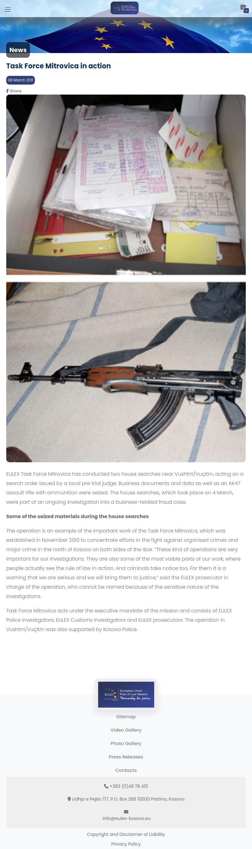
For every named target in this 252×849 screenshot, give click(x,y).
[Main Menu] (7, 9)
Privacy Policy (126, 844)
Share (13, 91)
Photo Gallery (126, 743)
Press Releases (126, 756)
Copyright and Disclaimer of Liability (126, 834)
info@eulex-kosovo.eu (126, 818)
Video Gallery (126, 730)
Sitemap (126, 716)
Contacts (126, 770)
